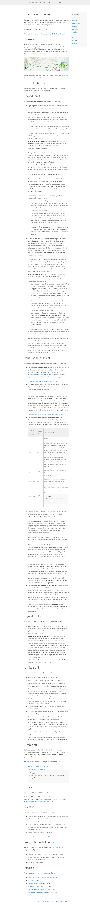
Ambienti (75, 29)
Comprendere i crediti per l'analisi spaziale (39, 801)
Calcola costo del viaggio (36, 889)
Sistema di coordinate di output (38, 766)
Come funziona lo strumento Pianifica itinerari (42, 877)
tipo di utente (55, 847)
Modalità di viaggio (34, 880)
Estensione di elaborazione (36, 769)
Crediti (74, 32)
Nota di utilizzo (77, 23)
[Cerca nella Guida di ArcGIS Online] (43, 2)
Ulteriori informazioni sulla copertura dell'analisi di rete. (45, 415)
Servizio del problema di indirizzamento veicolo (43, 892)
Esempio (75, 20)
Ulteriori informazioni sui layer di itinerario (41, 837)
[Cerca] (60, 2)
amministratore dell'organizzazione (42, 374)
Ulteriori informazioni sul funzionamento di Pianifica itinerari (44, 34)
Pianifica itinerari (33, 883)
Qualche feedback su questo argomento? (55, 901)
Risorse (74, 43)
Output (74, 35)
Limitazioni (75, 26)
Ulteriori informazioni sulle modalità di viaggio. (43, 381)
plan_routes (31, 886)
